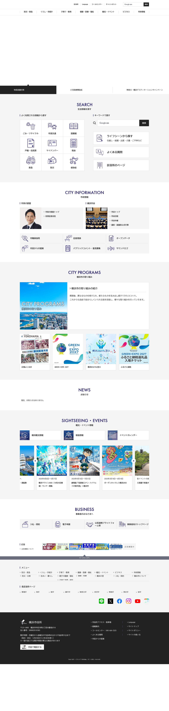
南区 (139, 636)
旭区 (38, 631)
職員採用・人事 (140, 590)
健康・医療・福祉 (84, 572)
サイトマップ (133, 673)
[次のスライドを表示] (133, 460)
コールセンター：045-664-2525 (104, 677)
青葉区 (24, 631)
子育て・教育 (64, 572)
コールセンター (97, 4)
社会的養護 (63, 608)
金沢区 (96, 631)
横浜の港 (100, 578)
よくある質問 (97, 681)
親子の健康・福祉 (66, 578)
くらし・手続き (46, 572)
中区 (81, 636)
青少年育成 (63, 598)
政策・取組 (138, 582)
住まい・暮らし (47, 578)
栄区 (139, 631)
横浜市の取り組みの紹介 (84, 288)
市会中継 (114, 220)
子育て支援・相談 (66, 582)
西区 (96, 636)
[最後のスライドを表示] (35, 460)
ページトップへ (84, 558)
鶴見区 (53, 636)
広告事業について (28, 549)
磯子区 (67, 631)
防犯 (23, 590)
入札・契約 (119, 578)
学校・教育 (63, 594)
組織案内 (95, 673)
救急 (23, 586)
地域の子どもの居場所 (66, 603)
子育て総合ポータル (66, 614)
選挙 (136, 602)
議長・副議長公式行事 (120, 225)
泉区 (52, 631)
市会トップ (115, 212)
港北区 (125, 631)
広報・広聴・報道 (141, 598)
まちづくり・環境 (47, 590)
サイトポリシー (134, 677)
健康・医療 (82, 578)
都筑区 (38, 636)
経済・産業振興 (121, 586)
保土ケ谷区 (113, 636)
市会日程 (114, 216)
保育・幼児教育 (65, 586)
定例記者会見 (50, 216)
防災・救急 (26, 572)
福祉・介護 (82, 582)
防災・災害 (26, 578)
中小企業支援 (120, 582)
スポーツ (100, 590)
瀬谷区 (24, 636)
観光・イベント (102, 572)
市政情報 (137, 572)
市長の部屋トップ (52, 212)
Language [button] (85, 4)
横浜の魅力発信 (103, 594)
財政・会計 (138, 594)
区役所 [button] (76, 4)
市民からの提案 (98, 685)
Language (131, 669)
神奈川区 (83, 631)
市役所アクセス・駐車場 (101, 669)
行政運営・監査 (140, 586)
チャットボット (111, 4)
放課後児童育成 (65, 590)
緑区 (125, 636)
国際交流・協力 (121, 598)
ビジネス (118, 572)
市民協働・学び (47, 586)
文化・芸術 (101, 586)
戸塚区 (67, 636)
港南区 (111, 631)
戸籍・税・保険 (47, 582)
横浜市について (140, 578)
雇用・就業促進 (121, 590)
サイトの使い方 (134, 681)
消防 (23, 582)
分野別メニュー (121, 602)
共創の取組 (119, 594)
